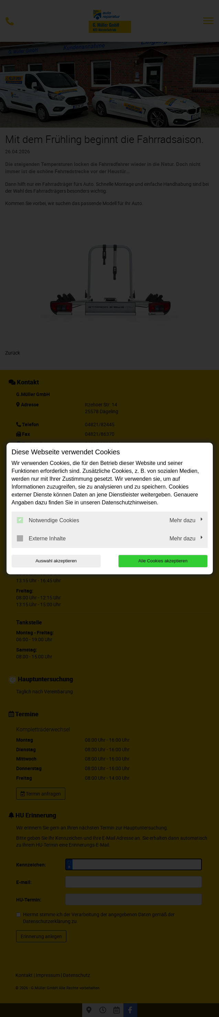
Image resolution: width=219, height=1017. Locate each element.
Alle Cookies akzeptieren (163, 560)
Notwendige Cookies (48, 520)
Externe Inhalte (41, 538)
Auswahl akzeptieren (55, 560)
